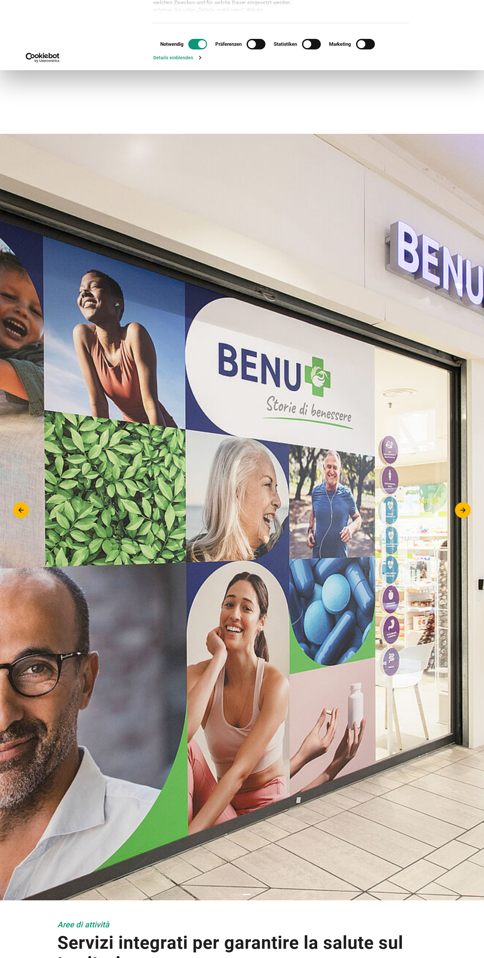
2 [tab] (247, 894)
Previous (21, 510)
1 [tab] (237, 894)
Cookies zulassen (442, 16)
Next (463, 510)
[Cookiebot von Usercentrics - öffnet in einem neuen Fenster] (43, 121)
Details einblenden (173, 121)
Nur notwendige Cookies (443, 35)
